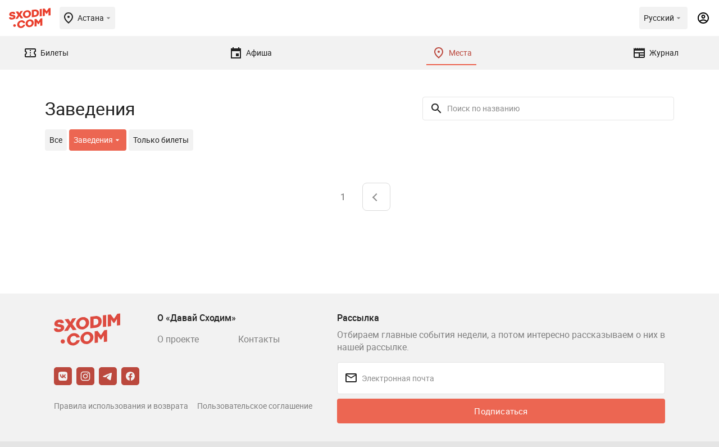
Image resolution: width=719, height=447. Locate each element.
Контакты (259, 339)
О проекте (178, 339)
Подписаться (500, 411)
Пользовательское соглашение (254, 405)
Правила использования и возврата (121, 405)
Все (55, 139)
